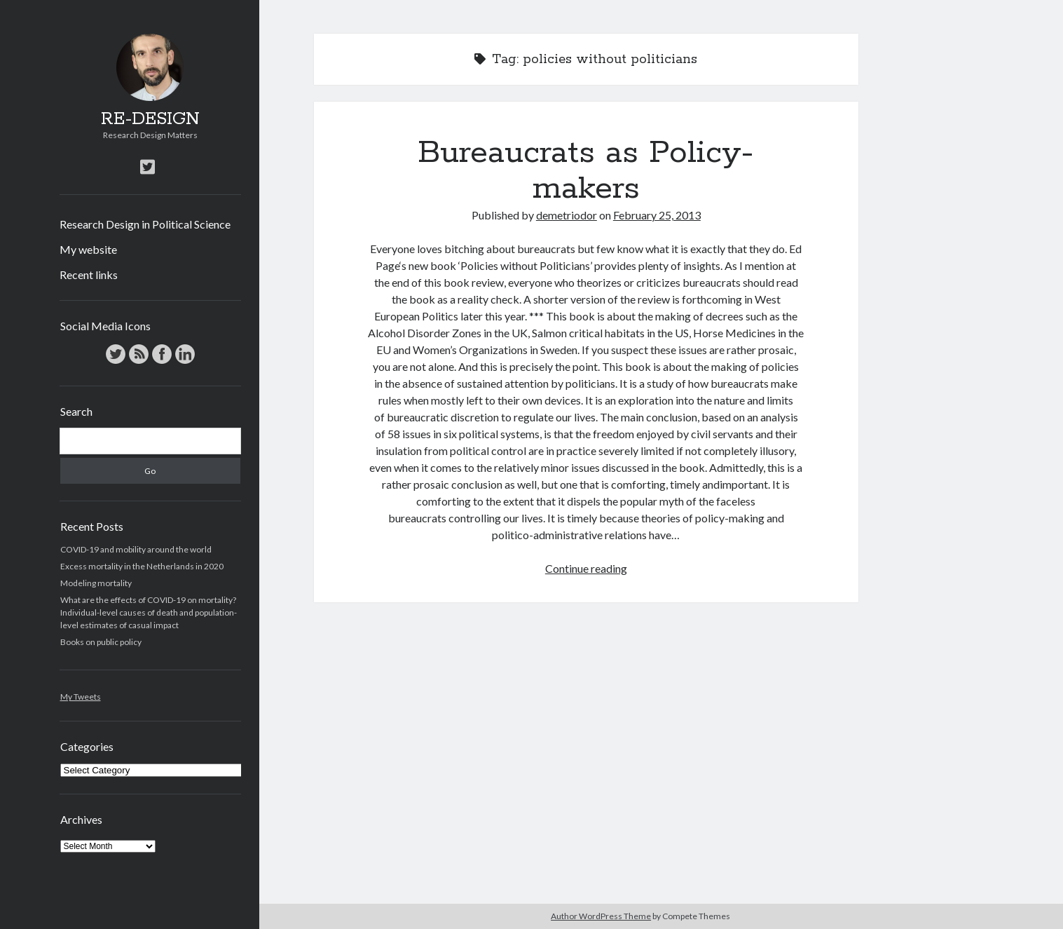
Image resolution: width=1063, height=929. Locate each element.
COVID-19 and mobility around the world (136, 549)
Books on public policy (101, 642)
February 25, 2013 (657, 215)
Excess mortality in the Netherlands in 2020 (142, 566)
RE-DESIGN (150, 119)
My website (88, 249)
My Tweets (80, 696)
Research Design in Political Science (145, 224)
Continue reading (586, 568)
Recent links (89, 274)
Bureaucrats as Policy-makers (586, 171)
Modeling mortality (96, 583)
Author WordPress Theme (601, 916)
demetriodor (566, 215)
